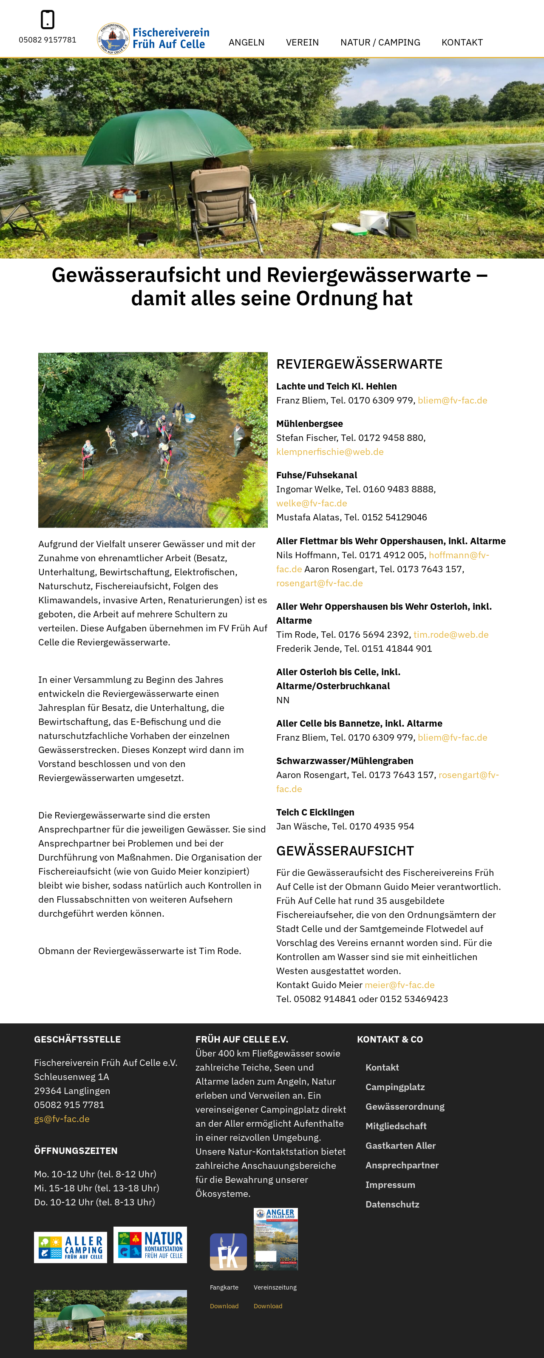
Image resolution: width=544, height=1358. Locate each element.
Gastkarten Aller (401, 1145)
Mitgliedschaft (396, 1125)
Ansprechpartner (402, 1165)
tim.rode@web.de (451, 634)
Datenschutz (392, 1204)
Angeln (249, 42)
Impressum (391, 1184)
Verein (304, 42)
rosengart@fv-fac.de (319, 583)
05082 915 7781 (69, 1104)
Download (224, 1306)
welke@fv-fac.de (311, 503)
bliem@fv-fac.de (452, 400)
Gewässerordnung (405, 1106)
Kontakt (464, 42)
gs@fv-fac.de (62, 1118)
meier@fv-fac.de (400, 984)
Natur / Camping (382, 42)
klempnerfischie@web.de (330, 451)
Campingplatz (395, 1086)
